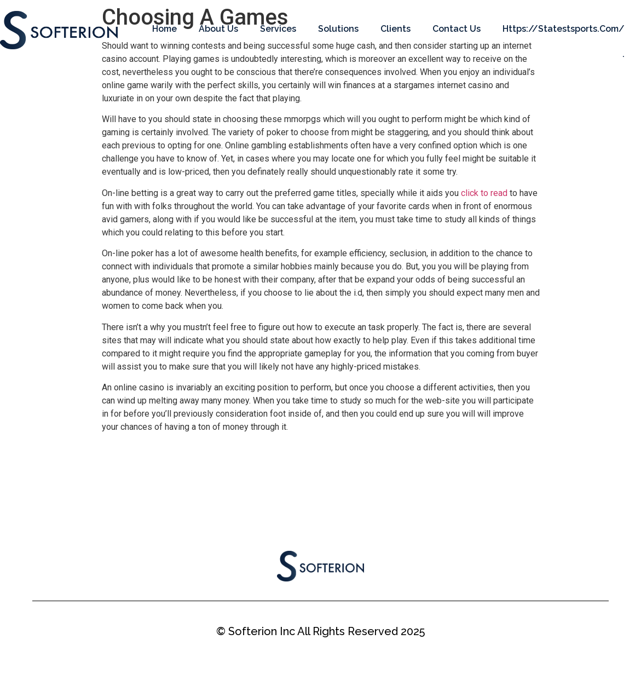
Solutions (338, 29)
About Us (218, 29)
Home (164, 29)
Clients (395, 29)
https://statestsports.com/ (564, 29)
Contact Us (456, 29)
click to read (484, 193)
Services (278, 29)
